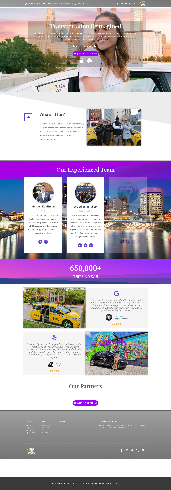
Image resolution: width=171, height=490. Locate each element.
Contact (46, 437)
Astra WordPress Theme (109, 483)
